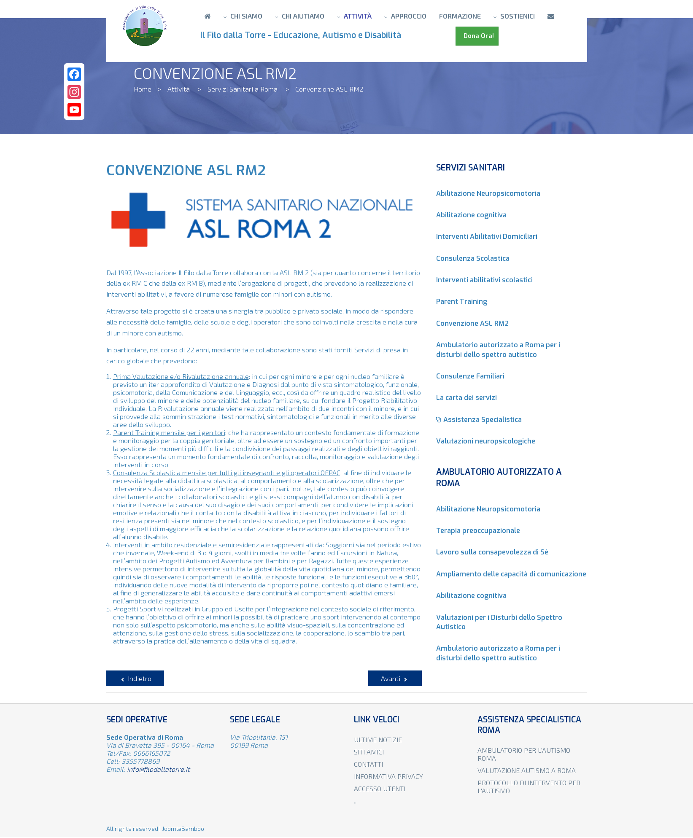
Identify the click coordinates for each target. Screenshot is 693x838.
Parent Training (461, 301)
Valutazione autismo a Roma (526, 770)
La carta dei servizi (466, 397)
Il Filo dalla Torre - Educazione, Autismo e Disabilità (302, 35)
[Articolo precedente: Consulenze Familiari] (135, 678)
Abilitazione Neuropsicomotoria (488, 193)
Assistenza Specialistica (479, 419)
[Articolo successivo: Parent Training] (395, 678)
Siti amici (369, 752)
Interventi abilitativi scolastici (484, 280)
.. (355, 801)
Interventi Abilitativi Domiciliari (486, 236)
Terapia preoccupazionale (478, 530)
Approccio (408, 16)
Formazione (460, 16)
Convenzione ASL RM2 (472, 323)
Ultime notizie (378, 739)
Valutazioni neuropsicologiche (485, 441)
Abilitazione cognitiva (471, 215)
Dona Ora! (477, 36)
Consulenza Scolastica (473, 258)
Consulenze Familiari (470, 376)
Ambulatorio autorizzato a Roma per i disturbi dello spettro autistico (498, 350)
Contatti (368, 764)
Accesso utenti (379, 788)
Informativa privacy (388, 776)
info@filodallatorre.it (158, 769)
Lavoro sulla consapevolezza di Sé (492, 552)
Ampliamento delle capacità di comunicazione (511, 574)
